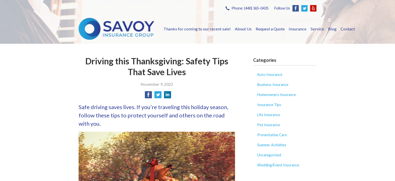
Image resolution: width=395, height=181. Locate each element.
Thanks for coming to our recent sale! (197, 28)
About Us (243, 28)
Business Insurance (272, 84)
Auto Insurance (269, 74)
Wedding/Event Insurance (278, 165)
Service (317, 28)
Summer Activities (271, 145)
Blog (332, 28)
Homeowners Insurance (276, 95)
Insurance (297, 28)
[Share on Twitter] (157, 96)
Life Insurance (268, 115)
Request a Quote (270, 28)
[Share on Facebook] (148, 96)
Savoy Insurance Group (116, 29)
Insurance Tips (269, 105)
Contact (348, 28)
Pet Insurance (268, 125)
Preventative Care (272, 135)
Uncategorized (269, 155)
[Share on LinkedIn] (167, 96)
